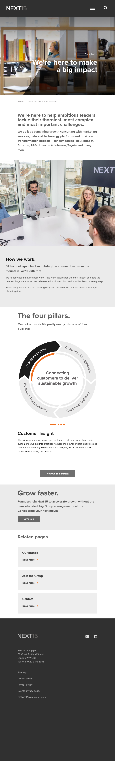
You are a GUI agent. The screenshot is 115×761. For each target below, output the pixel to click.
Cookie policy (25, 678)
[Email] (87, 636)
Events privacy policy (29, 690)
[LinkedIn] (95, 636)
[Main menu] (92, 8)
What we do (34, 101)
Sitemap (22, 672)
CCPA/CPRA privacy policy (32, 697)
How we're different (57, 473)
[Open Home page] (16, 8)
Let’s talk (29, 519)
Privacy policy (25, 684)
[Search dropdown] (105, 8)
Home (21, 101)
